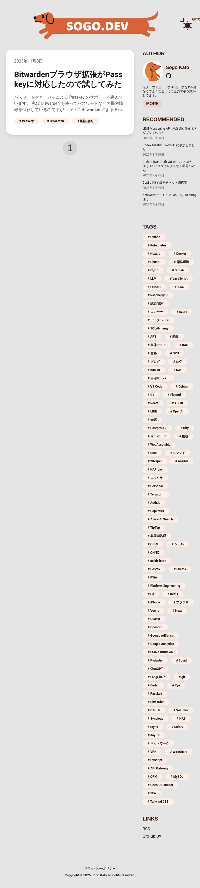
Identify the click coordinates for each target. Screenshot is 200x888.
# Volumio (181, 710)
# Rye (176, 685)
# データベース (158, 320)
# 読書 (174, 337)
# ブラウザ (181, 602)
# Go (151, 395)
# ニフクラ (155, 478)
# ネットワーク (158, 743)
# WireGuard (179, 752)
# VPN (152, 752)
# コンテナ (155, 312)
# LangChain (156, 677)
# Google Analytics (161, 644)
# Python (154, 237)
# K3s (178, 370)
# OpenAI (176, 411)
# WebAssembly (159, 444)
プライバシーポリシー (100, 868)
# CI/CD (153, 270)
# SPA (152, 793)
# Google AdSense (161, 635)
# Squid (181, 660)
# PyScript (155, 760)
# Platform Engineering (164, 586)
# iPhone (154, 602)
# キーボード (157, 436)
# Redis (173, 594)
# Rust (152, 453)
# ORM (152, 777)
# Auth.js (154, 503)
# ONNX (153, 552)
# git (182, 677)
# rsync (153, 727)
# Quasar (154, 619)
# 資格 (152, 353)
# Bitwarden (55, 121)
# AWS (179, 287)
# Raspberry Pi (158, 295)
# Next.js (154, 254)
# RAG (183, 345)
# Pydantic (155, 660)
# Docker (180, 254)
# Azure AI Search (160, 519)
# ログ (177, 361)
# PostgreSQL (157, 428)
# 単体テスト (157, 345)
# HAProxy (155, 469)
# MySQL (177, 777)
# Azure (181, 312)
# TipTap (154, 527)
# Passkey (26, 121)
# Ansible (181, 461)
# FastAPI (154, 287)
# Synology (155, 718)
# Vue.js (153, 610)
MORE (152, 103)
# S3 (151, 594)
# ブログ (154, 361)
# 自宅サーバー (158, 378)
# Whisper (155, 461)
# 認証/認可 (85, 121)
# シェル (178, 544)
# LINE (152, 411)
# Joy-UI (154, 735)
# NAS (181, 718)
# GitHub (154, 710)
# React (153, 403)
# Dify (185, 428)
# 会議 (152, 420)
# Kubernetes (157, 245)
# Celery (177, 727)
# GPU (174, 353)
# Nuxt (177, 610)
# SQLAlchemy (158, 328)
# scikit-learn (157, 561)
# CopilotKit (156, 511)
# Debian (182, 386)
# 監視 (183, 436)
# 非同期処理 (157, 536)
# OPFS (153, 544)
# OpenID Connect (160, 785)
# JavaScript (179, 278)
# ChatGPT (155, 669)
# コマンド (177, 453)
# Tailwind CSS (158, 801)
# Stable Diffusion (160, 652)
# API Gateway (158, 768)
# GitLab (178, 270)
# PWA (152, 577)
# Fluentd (174, 395)
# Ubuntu (154, 262)
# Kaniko (154, 370)
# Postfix (154, 569)
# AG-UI (177, 403)
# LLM (152, 278)
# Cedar (153, 685)
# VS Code (155, 386)
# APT (152, 337)
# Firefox (180, 569)
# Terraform (156, 494)
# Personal (155, 486)
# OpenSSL (155, 627)
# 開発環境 (181, 262)
